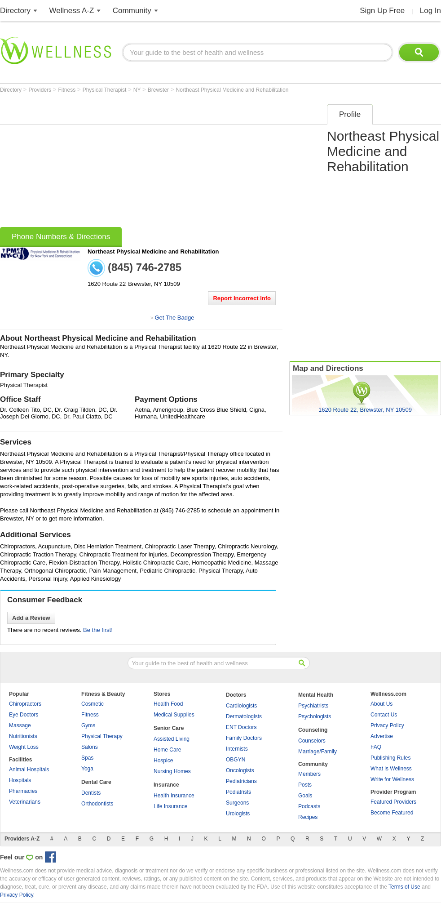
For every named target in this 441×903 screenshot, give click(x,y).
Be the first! (98, 630)
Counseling (312, 730)
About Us (381, 704)
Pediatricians (241, 781)
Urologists (238, 813)
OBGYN (235, 759)
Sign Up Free (382, 10)
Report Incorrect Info (242, 298)
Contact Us (383, 715)
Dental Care (96, 782)
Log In (430, 10)
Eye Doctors (23, 715)
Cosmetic (92, 704)
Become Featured (391, 813)
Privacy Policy (387, 725)
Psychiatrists (313, 706)
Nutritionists (23, 736)
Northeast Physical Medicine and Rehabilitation (232, 90)
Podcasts (309, 806)
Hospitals (20, 780)
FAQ (375, 747)
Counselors (312, 741)
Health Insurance (174, 795)
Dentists (91, 793)
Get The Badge (174, 317)
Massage (20, 725)
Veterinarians (24, 802)
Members (309, 774)
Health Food (168, 704)
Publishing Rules (390, 758)
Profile (350, 114)
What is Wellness (391, 768)
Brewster (159, 90)
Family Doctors (244, 738)
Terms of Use (404, 887)
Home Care (167, 750)
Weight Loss (24, 747)
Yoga (87, 768)
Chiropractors (25, 704)
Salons (89, 747)
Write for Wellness (392, 779)
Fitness (67, 90)
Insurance (166, 785)
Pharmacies (23, 791)
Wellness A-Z (71, 10)
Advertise (381, 736)
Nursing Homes (172, 771)
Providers (40, 90)
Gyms (88, 725)
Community (132, 10)
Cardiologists (241, 706)
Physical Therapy (102, 736)
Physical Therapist (105, 90)
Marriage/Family (317, 751)
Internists (237, 749)
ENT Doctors (241, 727)
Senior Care (169, 728)
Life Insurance (170, 806)
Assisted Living (172, 739)
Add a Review (31, 617)
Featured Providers (393, 802)
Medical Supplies (174, 715)
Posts (305, 785)
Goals (305, 795)
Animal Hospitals (29, 769)
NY (137, 90)
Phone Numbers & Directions (61, 236)
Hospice (163, 760)
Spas (87, 758)
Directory (15, 10)
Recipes (308, 817)
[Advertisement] (123, 163)
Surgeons (237, 803)
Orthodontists (97, 804)
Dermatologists (244, 716)
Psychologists (314, 716)
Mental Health (315, 695)
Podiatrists (238, 792)
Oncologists (240, 770)
